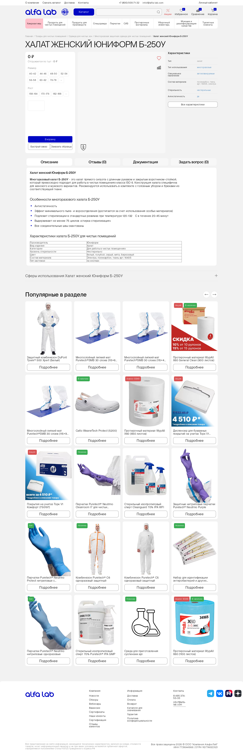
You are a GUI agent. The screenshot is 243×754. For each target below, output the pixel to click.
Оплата (131, 700)
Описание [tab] (49, 162)
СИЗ (126, 23)
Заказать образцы (61, 146)
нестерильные (204, 90)
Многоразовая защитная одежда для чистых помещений (123, 36)
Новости (94, 696)
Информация (134, 691)
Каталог (84, 12)
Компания (95, 691)
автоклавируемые (206, 73)
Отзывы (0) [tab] (97, 162)
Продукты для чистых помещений (55, 23)
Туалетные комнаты (208, 23)
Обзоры (93, 700)
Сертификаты (97, 712)
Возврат (132, 704)
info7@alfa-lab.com (179, 703)
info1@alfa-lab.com (153, 2)
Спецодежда (100, 23)
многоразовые (204, 67)
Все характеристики (193, 104)
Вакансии (94, 708)
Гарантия (132, 714)
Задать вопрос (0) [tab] (194, 162)
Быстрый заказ (39, 146)
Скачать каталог (52, 2)
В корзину (50, 139)
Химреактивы (34, 23)
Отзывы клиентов (94, 725)
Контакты (83, 2)
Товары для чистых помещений (50, 36)
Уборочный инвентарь (164, 23)
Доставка (69, 2)
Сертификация (97, 720)
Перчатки (115, 23)
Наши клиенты (97, 716)
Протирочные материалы (142, 23)
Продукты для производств (79, 23)
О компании (32, 2)
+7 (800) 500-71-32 (129, 2)
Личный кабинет (208, 2)
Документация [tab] (145, 162)
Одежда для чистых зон (80, 36)
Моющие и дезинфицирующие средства (187, 23)
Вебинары (95, 704)
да (198, 96)
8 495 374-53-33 (179, 697)
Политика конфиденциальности (139, 719)
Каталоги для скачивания (134, 709)
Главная (29, 36)
